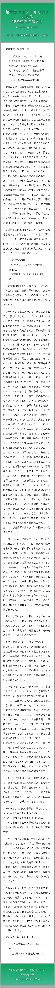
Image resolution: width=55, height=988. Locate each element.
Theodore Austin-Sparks (28, 35)
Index (45, 35)
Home (10, 35)
